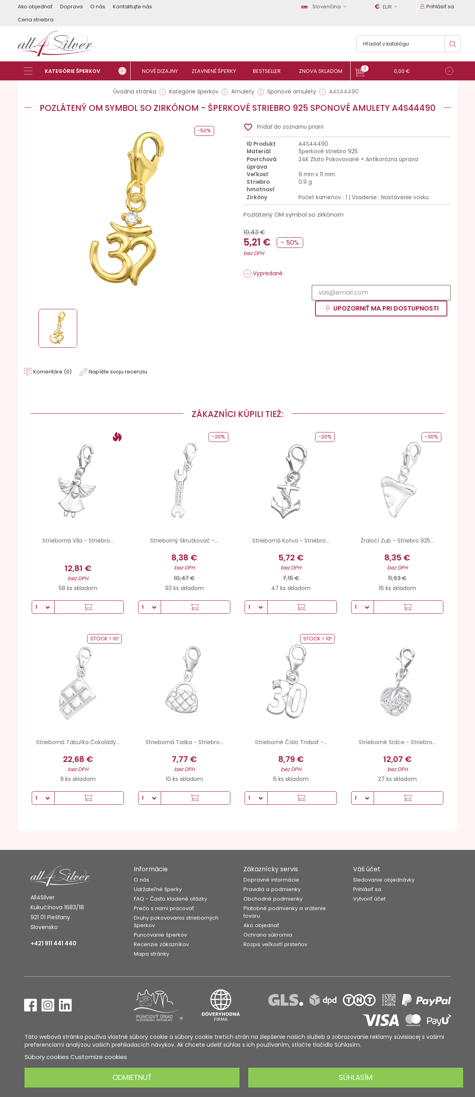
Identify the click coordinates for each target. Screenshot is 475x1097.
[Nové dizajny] (163, 71)
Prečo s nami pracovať (164, 908)
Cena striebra (35, 19)
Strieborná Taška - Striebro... (184, 742)
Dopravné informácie (271, 880)
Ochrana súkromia (267, 935)
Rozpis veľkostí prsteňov (275, 944)
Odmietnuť (132, 1077)
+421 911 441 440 (53, 943)
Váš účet (366, 869)
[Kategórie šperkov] (77, 71)
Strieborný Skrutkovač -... (184, 541)
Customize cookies (98, 1057)
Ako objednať (35, 6)
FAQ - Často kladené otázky (170, 899)
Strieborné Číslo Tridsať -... (291, 742)
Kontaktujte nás (132, 6)
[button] (404, 71)
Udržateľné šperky (158, 889)
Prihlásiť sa (367, 889)
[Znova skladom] (323, 71)
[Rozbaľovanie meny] (387, 6)
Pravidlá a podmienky (271, 889)
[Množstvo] (43, 607)
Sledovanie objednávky (383, 880)
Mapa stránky (151, 954)
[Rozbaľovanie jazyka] (325, 6)
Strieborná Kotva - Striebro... (290, 541)
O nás (97, 6)
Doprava (71, 6)
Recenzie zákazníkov (161, 944)
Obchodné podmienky (272, 899)
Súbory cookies (47, 1057)
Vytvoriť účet (369, 899)
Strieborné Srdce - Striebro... (397, 742)
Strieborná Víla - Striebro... (78, 541)
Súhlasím (355, 1077)
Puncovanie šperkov (160, 935)
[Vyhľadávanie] (408, 43)
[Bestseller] (270, 71)
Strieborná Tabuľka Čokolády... (78, 742)
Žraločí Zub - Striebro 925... (397, 541)
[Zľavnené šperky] (216, 71)
